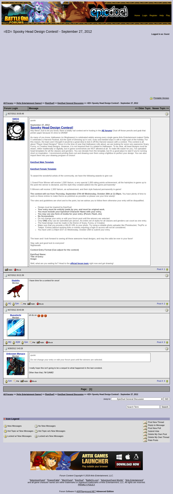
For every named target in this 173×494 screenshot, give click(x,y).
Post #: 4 (161, 381)
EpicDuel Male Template (42, 162)
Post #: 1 (161, 269)
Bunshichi (15, 315)
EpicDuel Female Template (43, 169)
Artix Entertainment (134, 480)
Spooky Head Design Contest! (51, 127)
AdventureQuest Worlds (112, 480)
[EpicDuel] (49, 103)
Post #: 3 (161, 342)
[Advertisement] (86, 68)
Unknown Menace (15, 354)
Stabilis (16, 280)
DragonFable (53, 480)
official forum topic (79, 263)
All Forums (8, 103)
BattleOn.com (92, 480)
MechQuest (67, 480)
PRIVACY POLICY (86, 484)
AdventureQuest (37, 480)
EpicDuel (79, 480)
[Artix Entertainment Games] (29, 103)
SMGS (15, 119)
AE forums (107, 130)
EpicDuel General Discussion (71, 103)
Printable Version (159, 98)
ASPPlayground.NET (86, 491)
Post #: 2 (161, 303)
